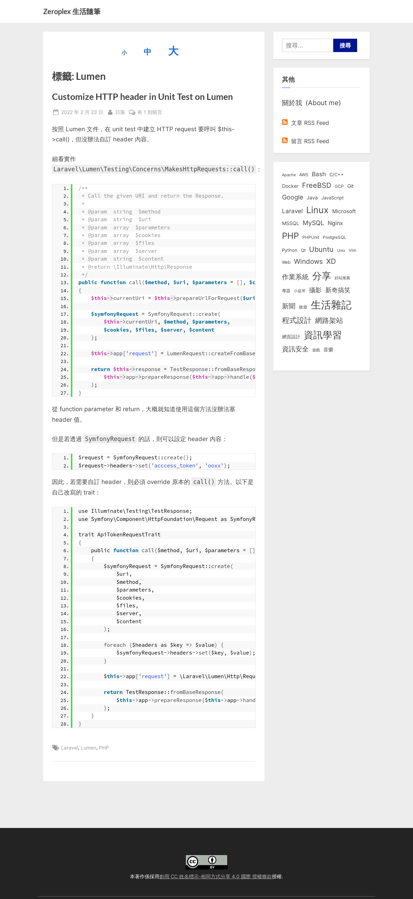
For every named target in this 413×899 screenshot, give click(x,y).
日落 (120, 111)
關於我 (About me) (311, 102)
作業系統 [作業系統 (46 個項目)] (295, 277)
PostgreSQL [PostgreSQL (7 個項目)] (334, 237)
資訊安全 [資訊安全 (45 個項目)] (295, 349)
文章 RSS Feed (305, 122)
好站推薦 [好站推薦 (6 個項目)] (342, 277)
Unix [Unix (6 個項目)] (341, 250)
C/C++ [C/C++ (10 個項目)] (336, 174)
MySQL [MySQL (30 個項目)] (313, 223)
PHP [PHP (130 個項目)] (290, 236)
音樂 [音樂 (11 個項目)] (328, 349)
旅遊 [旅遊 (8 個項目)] (303, 307)
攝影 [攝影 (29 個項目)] (315, 290)
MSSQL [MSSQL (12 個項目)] (290, 223)
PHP (104, 748)
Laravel (69, 748)
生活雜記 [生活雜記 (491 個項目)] (331, 305)
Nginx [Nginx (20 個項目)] (335, 223)
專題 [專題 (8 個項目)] (286, 290)
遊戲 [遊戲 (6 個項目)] (316, 350)
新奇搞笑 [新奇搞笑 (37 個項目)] (337, 290)
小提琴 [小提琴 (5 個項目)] (300, 291)
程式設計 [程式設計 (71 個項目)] (297, 320)
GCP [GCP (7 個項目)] (339, 186)
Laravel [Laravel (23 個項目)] (292, 211)
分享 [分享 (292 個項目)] (321, 276)
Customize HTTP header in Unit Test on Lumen (142, 96)
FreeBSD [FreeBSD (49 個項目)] (316, 185)
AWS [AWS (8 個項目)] (303, 174)
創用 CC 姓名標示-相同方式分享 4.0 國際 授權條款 (215, 876)
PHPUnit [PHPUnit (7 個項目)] (310, 237)
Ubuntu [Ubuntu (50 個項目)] (321, 249)
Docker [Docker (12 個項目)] (290, 186)
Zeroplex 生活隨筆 (71, 11)
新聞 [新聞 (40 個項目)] (288, 306)
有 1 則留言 (149, 112)
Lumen (88, 748)
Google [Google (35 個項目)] (292, 197)
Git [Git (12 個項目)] (350, 186)
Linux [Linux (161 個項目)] (317, 210)
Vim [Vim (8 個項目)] (352, 250)
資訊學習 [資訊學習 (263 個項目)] (323, 334)
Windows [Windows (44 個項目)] (308, 261)
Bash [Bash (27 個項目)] (319, 174)
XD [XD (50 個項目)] (331, 261)
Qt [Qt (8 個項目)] (303, 250)
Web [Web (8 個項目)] (286, 262)
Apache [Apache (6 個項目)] (289, 174)
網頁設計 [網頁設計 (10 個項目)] (291, 336)
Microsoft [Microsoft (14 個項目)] (344, 211)
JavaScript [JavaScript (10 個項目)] (332, 197)
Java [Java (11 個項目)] (312, 197)
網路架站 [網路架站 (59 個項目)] (329, 320)
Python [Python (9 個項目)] (289, 250)
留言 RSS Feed (305, 141)
